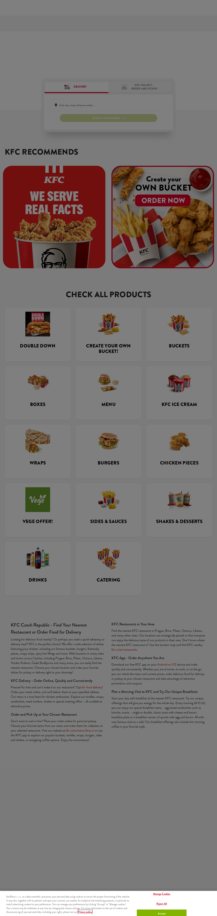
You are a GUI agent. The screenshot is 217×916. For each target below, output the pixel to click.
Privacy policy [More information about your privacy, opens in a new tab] (85, 912)
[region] (108, 903)
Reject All (161, 904)
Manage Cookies (161, 894)
